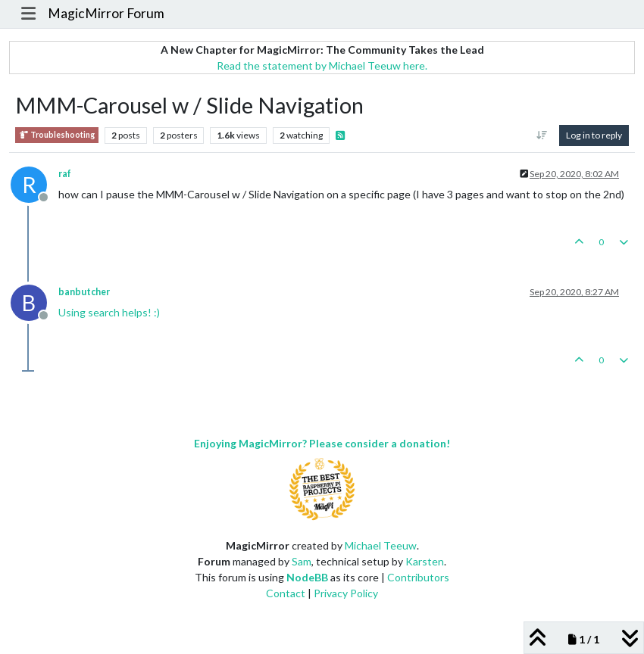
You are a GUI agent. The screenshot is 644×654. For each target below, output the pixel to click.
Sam (301, 561)
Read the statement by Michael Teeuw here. (322, 65)
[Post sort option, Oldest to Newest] (542, 135)
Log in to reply (594, 135)
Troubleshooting (57, 135)
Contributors (418, 577)
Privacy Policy (346, 593)
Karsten (424, 561)
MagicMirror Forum (106, 13)
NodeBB (307, 577)
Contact (285, 593)
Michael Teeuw (381, 545)
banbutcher (84, 291)
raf (64, 173)
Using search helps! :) (109, 312)
